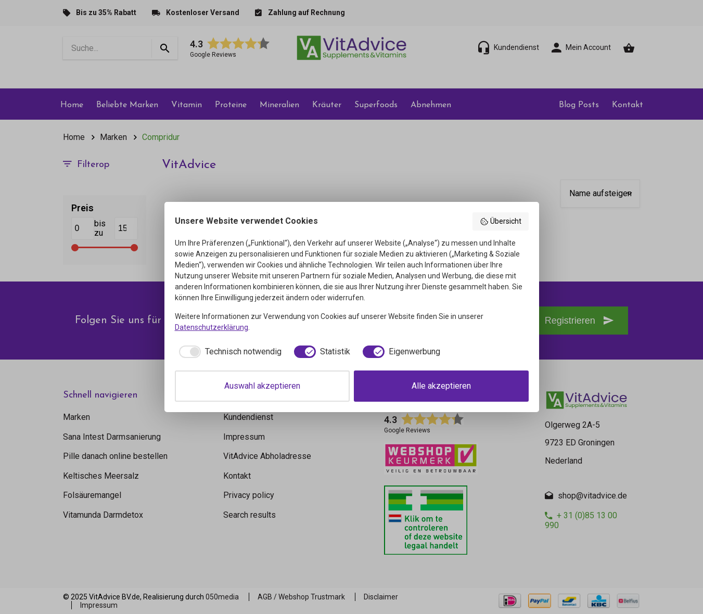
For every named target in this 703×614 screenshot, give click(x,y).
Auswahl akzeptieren (262, 386)
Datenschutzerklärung (211, 327)
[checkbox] (228, 352)
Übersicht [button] (500, 221)
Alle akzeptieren (441, 386)
